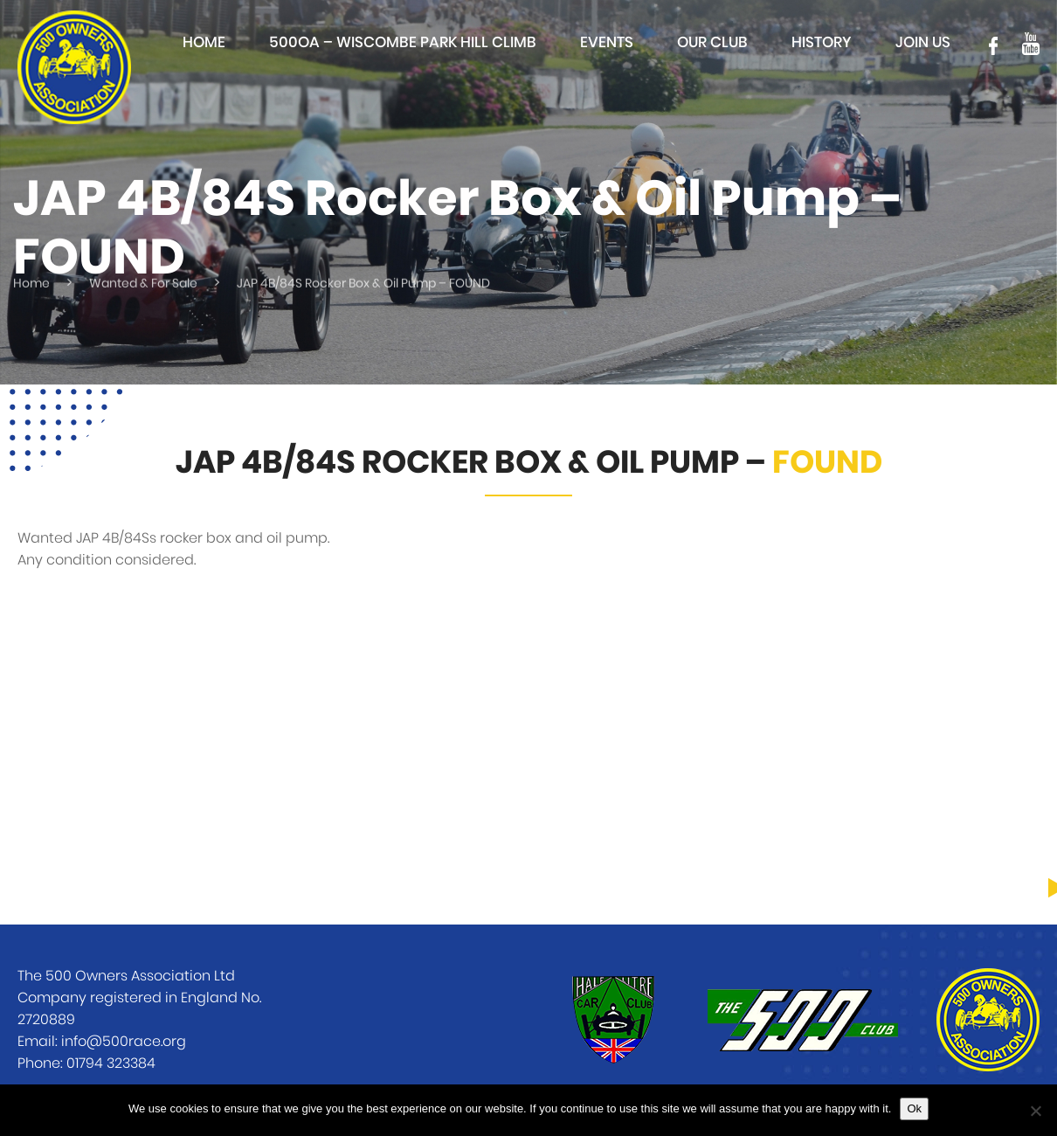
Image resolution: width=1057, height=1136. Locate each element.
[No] (1035, 1110)
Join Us (922, 42)
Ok (914, 1108)
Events (606, 42)
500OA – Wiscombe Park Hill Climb (402, 42)
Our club (712, 42)
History (821, 42)
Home (204, 42)
